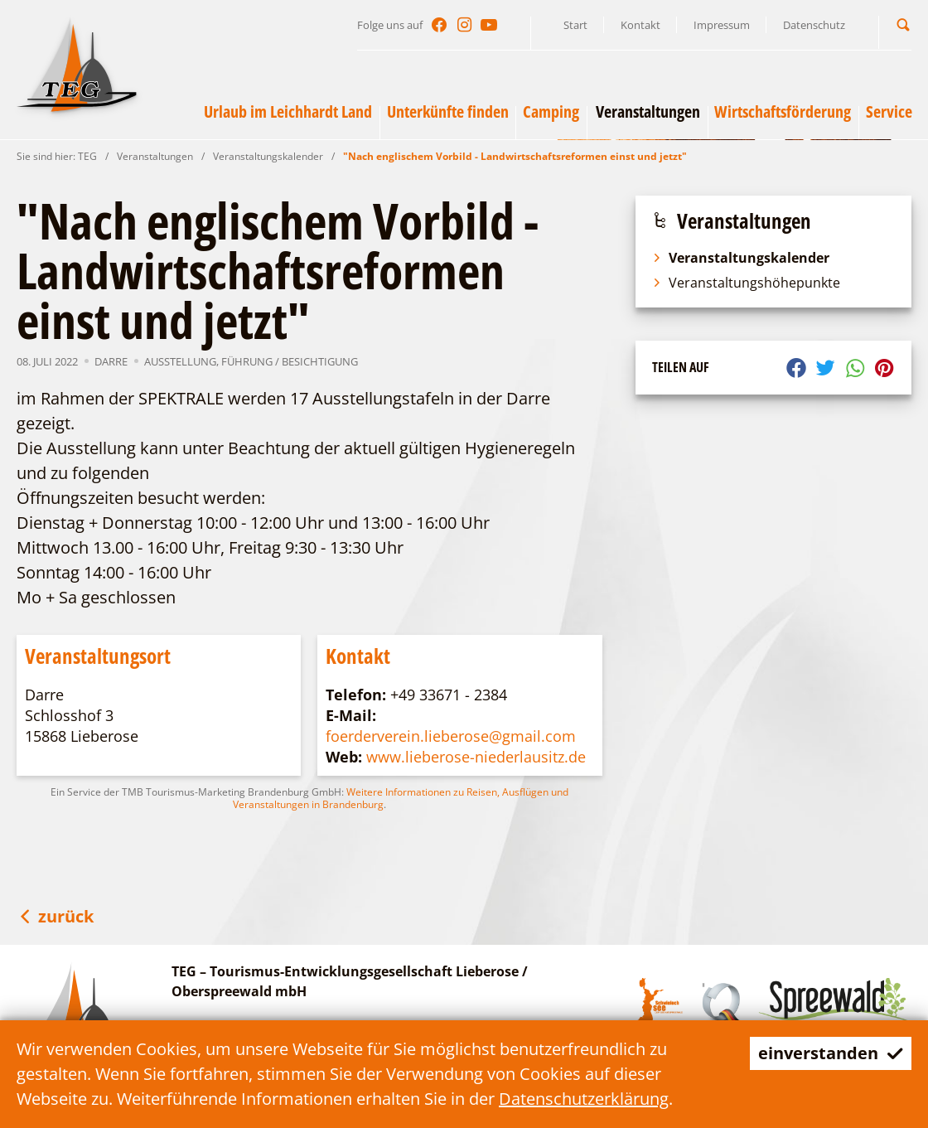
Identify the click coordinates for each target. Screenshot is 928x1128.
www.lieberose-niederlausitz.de (476, 757)
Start (575, 24)
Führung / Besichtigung (289, 361)
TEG (87, 156)
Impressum (722, 24)
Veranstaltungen (155, 156)
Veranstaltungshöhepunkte (746, 282)
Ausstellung (180, 361)
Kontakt (640, 24)
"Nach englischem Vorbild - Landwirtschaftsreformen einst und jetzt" (515, 156)
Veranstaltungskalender (268, 156)
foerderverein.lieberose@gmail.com (451, 736)
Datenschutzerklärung (584, 1098)
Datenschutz (814, 24)
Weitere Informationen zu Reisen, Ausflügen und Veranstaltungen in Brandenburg (400, 798)
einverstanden (830, 1053)
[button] (903, 24)
